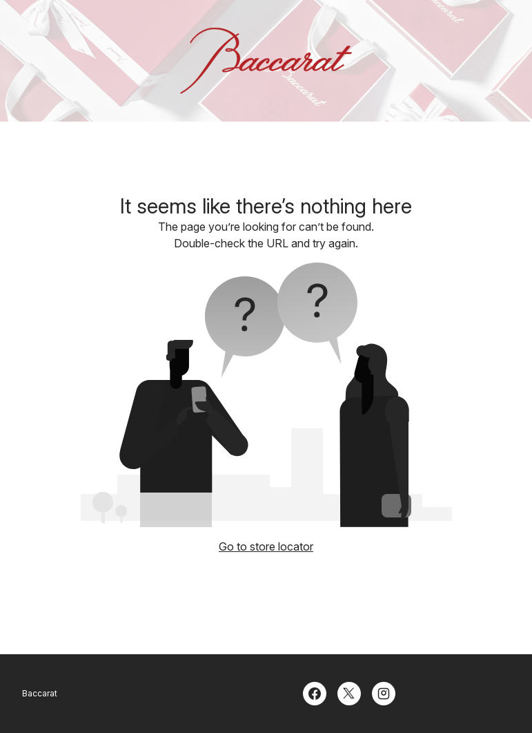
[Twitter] (349, 692)
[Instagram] (383, 692)
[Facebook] (314, 692)
